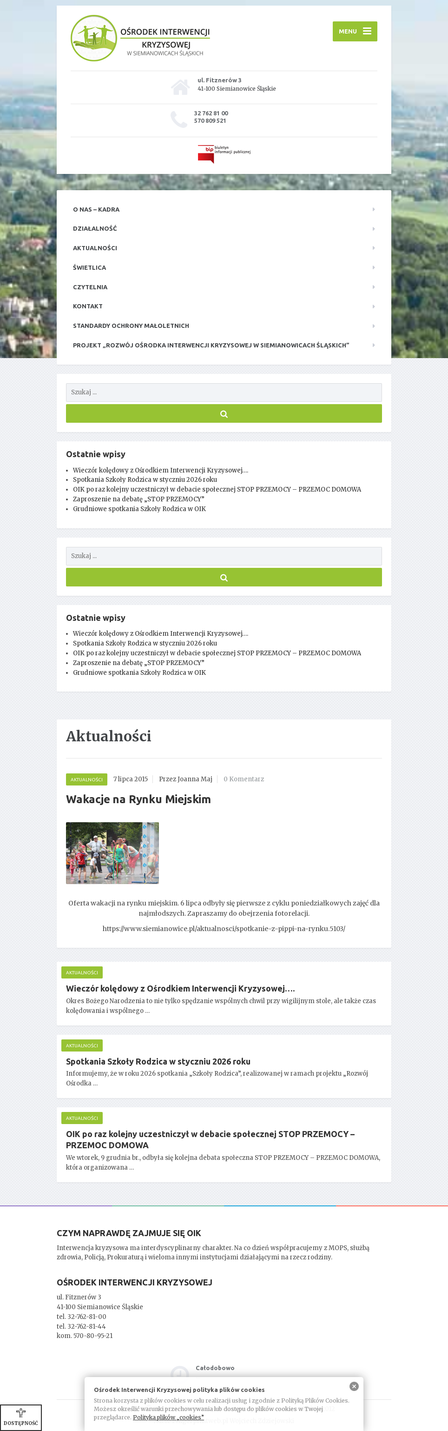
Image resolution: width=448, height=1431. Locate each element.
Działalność (95, 228)
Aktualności (95, 248)
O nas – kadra (96, 209)
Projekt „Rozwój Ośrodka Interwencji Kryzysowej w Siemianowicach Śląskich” (211, 345)
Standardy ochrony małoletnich (131, 325)
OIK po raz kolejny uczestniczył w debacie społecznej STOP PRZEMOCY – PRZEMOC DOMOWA (217, 489)
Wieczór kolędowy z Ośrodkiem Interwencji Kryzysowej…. (160, 470)
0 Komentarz (244, 779)
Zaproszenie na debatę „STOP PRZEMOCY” (138, 499)
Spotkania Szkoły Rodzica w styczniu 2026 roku (145, 480)
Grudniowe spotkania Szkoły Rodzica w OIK (139, 509)
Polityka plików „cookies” (168, 1417)
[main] (224, 962)
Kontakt (88, 306)
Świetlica (89, 267)
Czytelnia (90, 287)
